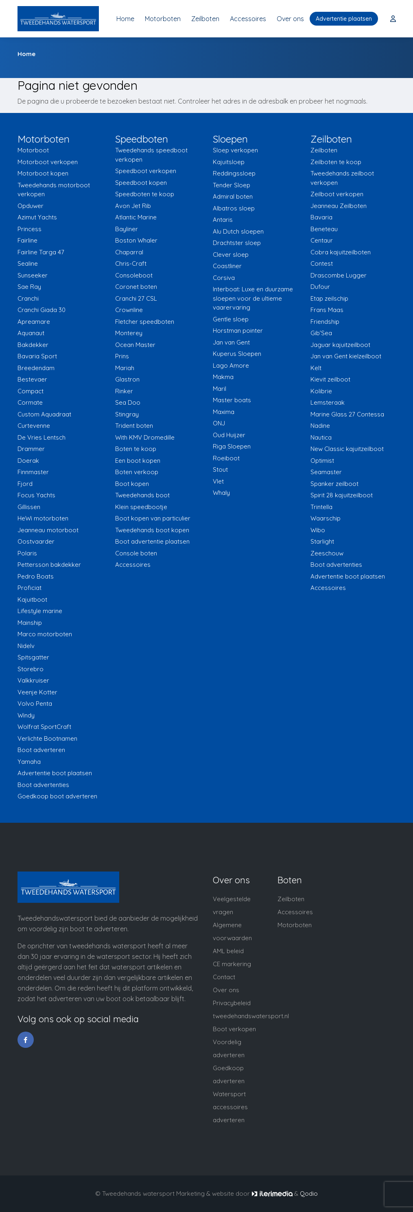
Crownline (129, 310)
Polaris (27, 553)
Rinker (124, 391)
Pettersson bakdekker (49, 564)
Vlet (218, 481)
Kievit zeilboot (330, 379)
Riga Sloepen (232, 446)
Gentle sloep (231, 319)
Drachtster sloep (237, 243)
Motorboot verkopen (47, 162)
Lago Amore (231, 365)
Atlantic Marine (136, 217)
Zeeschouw (326, 553)
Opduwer (30, 206)
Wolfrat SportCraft (44, 727)
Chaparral (129, 252)
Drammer (31, 449)
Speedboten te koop (144, 194)
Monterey (128, 333)
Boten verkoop (136, 472)
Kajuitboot (32, 599)
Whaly (221, 493)
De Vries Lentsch (41, 437)
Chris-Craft (130, 263)
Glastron (127, 379)
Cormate (30, 402)
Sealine (27, 263)
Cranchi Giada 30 (41, 310)
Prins (122, 356)
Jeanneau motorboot (48, 530)
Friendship (324, 321)
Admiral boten (233, 196)
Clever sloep (231, 254)
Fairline (27, 240)
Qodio (309, 1193)
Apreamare (33, 321)
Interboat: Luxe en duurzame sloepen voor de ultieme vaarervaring (253, 298)
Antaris (223, 219)
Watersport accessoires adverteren (230, 1107)
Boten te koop (135, 449)
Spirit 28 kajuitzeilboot (341, 495)
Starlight (322, 541)
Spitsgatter (33, 657)
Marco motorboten (44, 634)
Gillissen (28, 507)
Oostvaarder (36, 541)
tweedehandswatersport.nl (251, 1016)
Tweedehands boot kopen (152, 530)
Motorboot (33, 150)
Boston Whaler (136, 240)
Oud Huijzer (229, 435)
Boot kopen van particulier (152, 518)
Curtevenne (33, 425)
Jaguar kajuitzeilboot (340, 345)
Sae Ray (29, 287)
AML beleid (228, 951)
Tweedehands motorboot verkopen (53, 189)
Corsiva (224, 278)
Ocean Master (135, 345)
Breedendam (36, 368)
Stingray (127, 414)
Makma (223, 377)
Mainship (29, 623)
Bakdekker (32, 345)
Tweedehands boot (142, 495)
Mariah (124, 368)
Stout (220, 469)
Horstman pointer (238, 330)
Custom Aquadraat (44, 414)
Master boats (232, 400)
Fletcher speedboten (144, 321)
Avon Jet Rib (133, 206)
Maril (219, 388)
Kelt (315, 368)
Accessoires (248, 19)
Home (125, 19)
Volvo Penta (34, 703)
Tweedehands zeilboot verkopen (342, 177)
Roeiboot (226, 458)
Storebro (30, 669)
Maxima (223, 412)
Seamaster (326, 472)
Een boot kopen (137, 460)
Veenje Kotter (37, 692)
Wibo (317, 530)
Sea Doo (127, 402)
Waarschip (325, 518)
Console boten (136, 553)
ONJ (219, 423)
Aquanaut (30, 333)
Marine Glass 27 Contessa (347, 414)
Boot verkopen (234, 1029)
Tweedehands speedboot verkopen (151, 154)
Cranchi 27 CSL (136, 298)
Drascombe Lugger (338, 275)
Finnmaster (33, 472)
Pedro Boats (35, 576)
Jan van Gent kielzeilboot (345, 356)
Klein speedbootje (141, 507)
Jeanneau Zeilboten (338, 206)
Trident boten (134, 425)
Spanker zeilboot (334, 484)
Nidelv (26, 646)
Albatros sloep (234, 208)
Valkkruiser (33, 680)
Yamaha (29, 761)
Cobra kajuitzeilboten (340, 252)
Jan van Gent (231, 342)
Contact (224, 977)
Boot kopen (132, 484)
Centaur (321, 240)
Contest (321, 263)
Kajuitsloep (229, 162)
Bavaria (321, 217)
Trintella (321, 507)
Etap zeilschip (329, 298)
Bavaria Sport (37, 356)
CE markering (232, 964)
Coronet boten (136, 287)
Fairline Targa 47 (40, 252)
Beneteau (324, 229)
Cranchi (28, 298)
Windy (26, 715)
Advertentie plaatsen (344, 18)
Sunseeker (32, 275)
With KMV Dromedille (145, 437)
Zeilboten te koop (335, 162)
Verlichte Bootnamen (47, 738)
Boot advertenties (43, 785)
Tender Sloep (231, 185)
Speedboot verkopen (145, 171)
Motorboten (163, 19)
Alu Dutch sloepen (238, 231)
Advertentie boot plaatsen (54, 773)
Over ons (290, 19)
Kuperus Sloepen (237, 354)
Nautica (321, 437)
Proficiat (29, 588)
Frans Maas (326, 310)
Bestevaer (32, 379)
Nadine (320, 425)
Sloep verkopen (235, 150)
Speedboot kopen (141, 182)
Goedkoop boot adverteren (57, 796)
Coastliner (227, 266)
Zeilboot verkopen (336, 194)
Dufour (320, 287)
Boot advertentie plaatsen (152, 541)
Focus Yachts (36, 495)
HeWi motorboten (42, 518)
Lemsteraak (327, 402)
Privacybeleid (232, 1003)
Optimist (322, 460)
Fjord (25, 484)
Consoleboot (134, 275)
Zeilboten (205, 19)
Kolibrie (321, 391)
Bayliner (126, 229)
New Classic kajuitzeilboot (347, 449)
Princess (29, 229)
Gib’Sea (321, 333)
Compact (30, 391)
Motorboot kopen (42, 173)
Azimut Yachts (37, 217)
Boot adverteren (41, 750)
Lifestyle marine (39, 611)
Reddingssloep (234, 173)
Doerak (28, 460)
